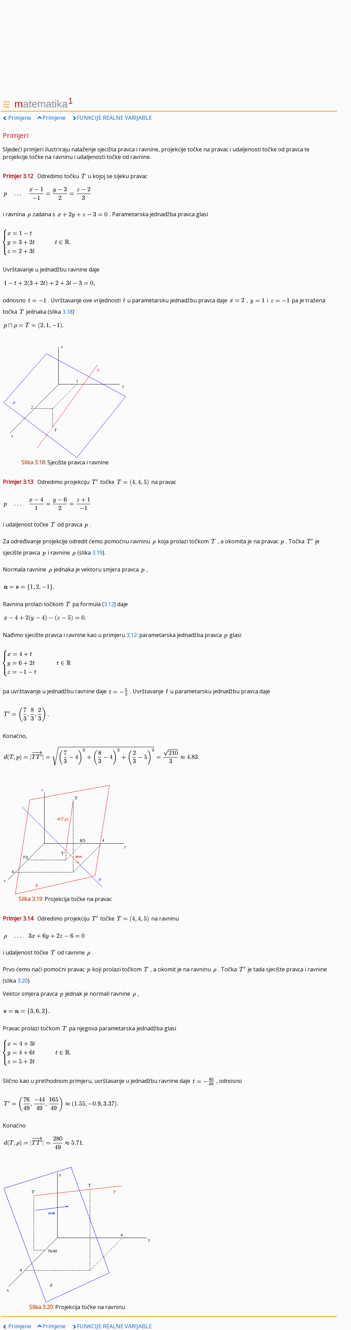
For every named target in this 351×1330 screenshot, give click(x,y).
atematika (43, 103)
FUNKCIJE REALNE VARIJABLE (114, 118)
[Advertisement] (169, 48)
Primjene (19, 118)
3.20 (22, 980)
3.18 (67, 311)
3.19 (97, 552)
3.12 (109, 604)
